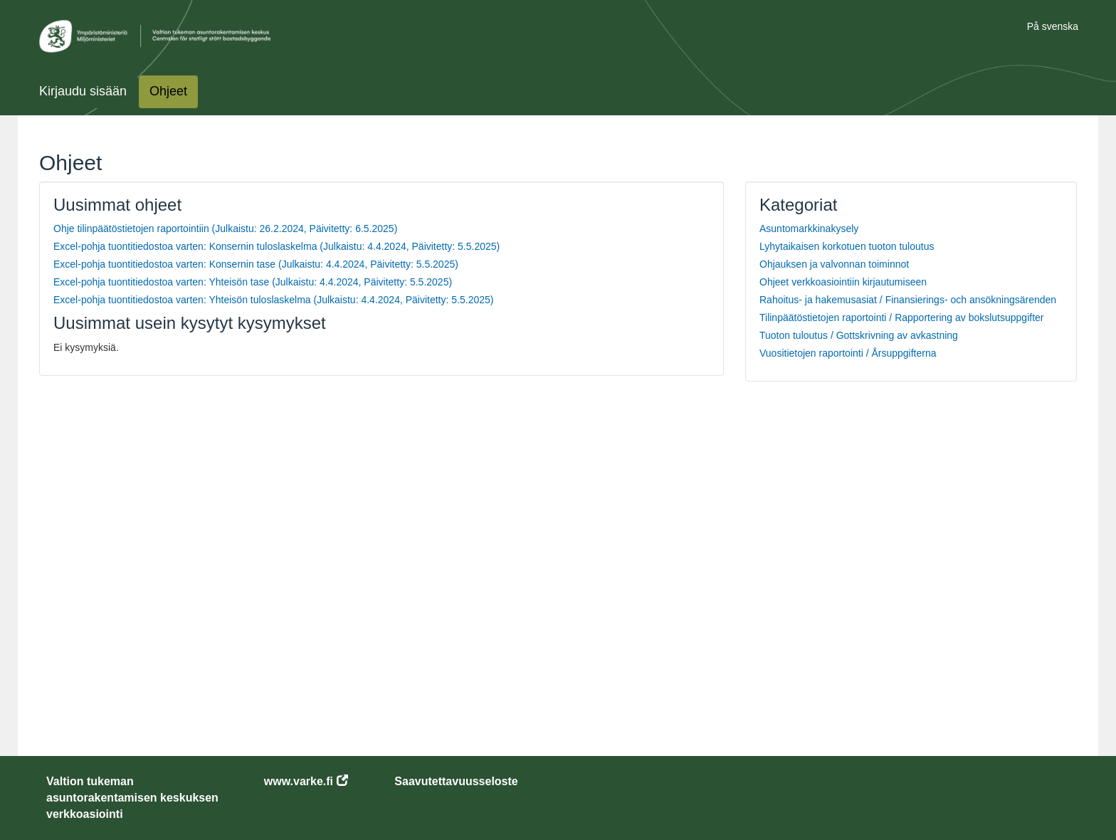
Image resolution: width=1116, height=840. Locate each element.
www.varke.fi (298, 781)
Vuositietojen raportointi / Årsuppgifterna (848, 353)
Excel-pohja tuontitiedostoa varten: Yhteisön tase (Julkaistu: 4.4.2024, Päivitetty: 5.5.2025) (252, 282)
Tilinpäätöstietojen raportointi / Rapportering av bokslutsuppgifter (901, 317)
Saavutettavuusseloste (455, 781)
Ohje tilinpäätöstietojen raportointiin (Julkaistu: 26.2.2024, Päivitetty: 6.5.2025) (225, 228)
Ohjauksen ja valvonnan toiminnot (834, 264)
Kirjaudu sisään (83, 91)
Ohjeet (168, 91)
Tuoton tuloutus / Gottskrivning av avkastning (858, 335)
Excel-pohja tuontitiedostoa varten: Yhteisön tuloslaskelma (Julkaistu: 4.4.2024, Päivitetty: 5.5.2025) (273, 299)
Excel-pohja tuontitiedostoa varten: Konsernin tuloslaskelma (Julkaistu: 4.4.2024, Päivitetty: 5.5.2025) (276, 246)
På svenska (1052, 26)
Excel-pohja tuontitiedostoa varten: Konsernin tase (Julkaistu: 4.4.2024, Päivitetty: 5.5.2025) (255, 264)
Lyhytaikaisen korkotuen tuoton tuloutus (846, 246)
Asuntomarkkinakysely (808, 228)
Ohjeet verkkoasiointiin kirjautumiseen (843, 282)
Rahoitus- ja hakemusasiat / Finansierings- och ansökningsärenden (907, 299)
